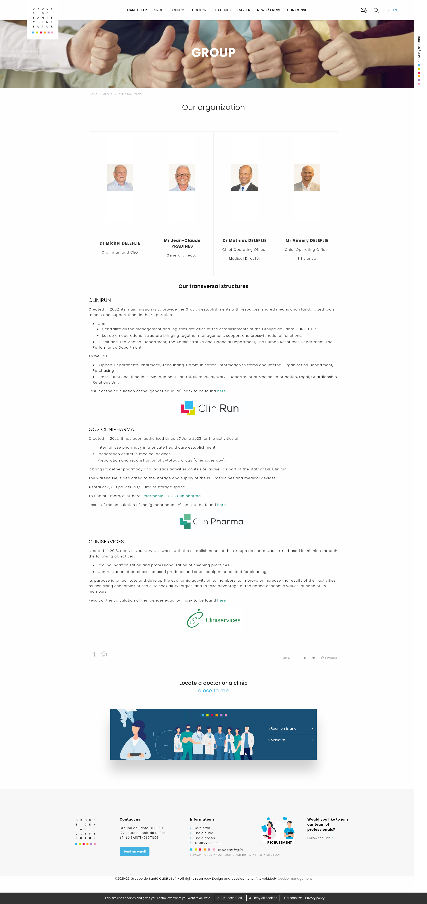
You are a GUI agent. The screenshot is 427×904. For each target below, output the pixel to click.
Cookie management (295, 878)
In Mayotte (276, 740)
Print (104, 654)
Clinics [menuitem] (178, 10)
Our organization (131, 94)
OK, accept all (229, 898)
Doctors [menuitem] (200, 10)
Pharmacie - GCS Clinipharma (172, 496)
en (395, 10)
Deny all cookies (263, 898)
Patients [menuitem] (223, 10)
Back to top (94, 654)
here (221, 391)
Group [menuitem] (160, 10)
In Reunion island (282, 729)
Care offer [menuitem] (137, 10)
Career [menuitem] (243, 10)
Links (259, 855)
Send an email (134, 851)
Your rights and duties (234, 855)
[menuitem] (109, 10)
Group (107, 94)
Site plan (273, 855)
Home (93, 94)
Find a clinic (203, 833)
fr (388, 10)
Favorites (329, 658)
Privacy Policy (201, 855)
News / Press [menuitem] (268, 10)
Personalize (293, 898)
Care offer (202, 828)
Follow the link (318, 838)
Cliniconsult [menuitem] (299, 10)
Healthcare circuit (208, 843)
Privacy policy (315, 898)
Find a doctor (204, 838)
